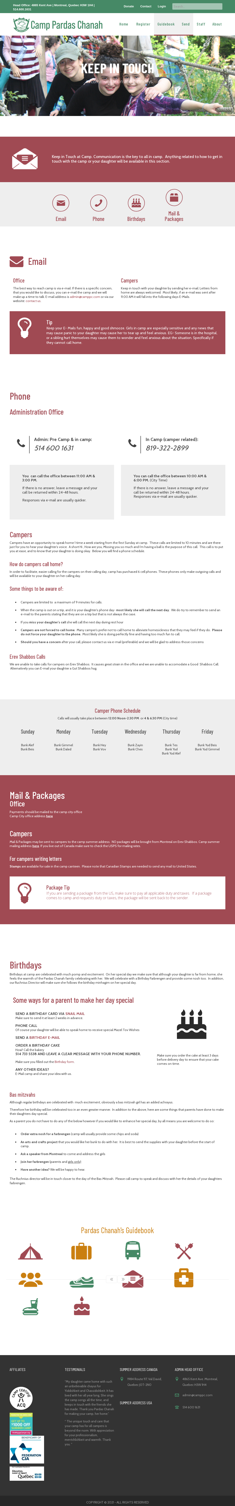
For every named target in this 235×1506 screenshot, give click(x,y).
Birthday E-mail (44, 1037)
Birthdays (136, 218)
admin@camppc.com (85, 297)
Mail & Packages (174, 216)
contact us (33, 301)
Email (61, 218)
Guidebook (166, 23)
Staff (201, 23)
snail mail (75, 1014)
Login (162, 6)
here (49, 816)
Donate (129, 6)
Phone (98, 218)
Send (186, 23)
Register (143, 23)
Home (123, 23)
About (217, 23)
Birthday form (64, 1062)
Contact (145, 6)
